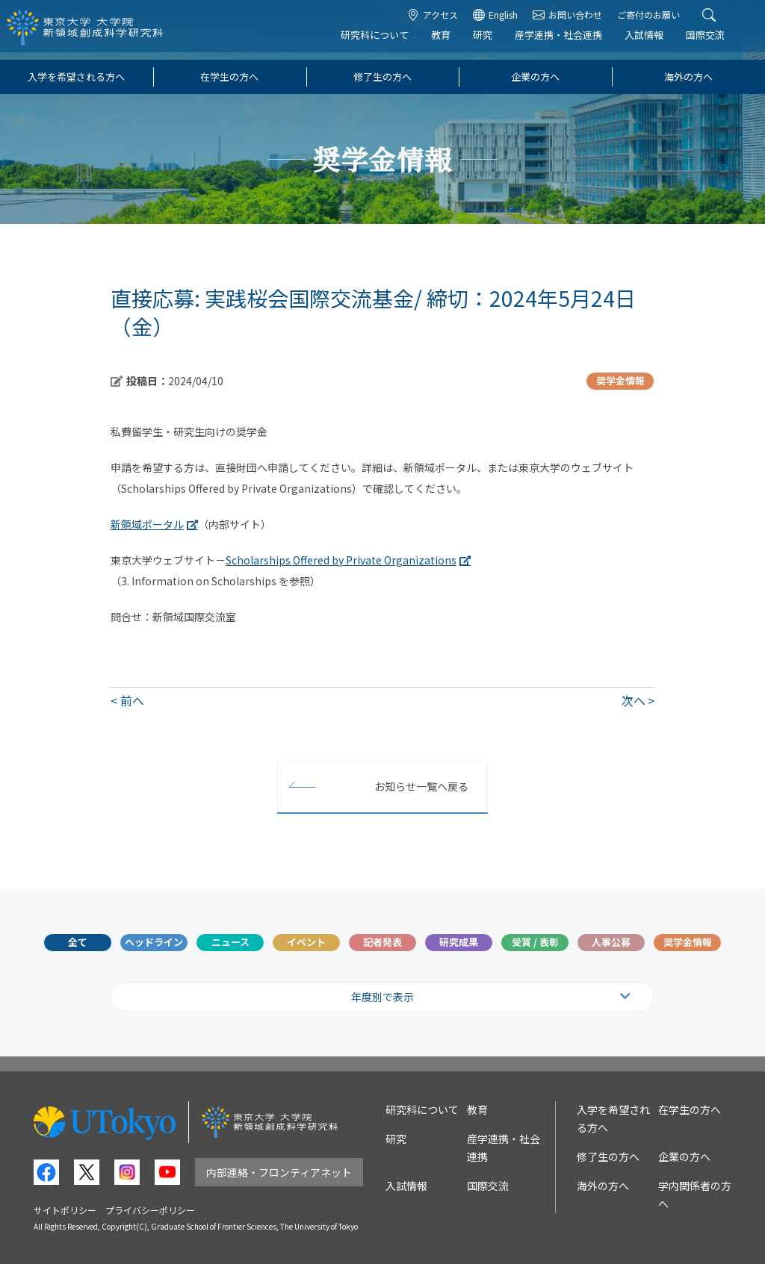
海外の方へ (688, 76)
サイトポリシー (65, 1210)
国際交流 (715, 42)
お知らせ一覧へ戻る (421, 786)
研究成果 (458, 942)
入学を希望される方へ (76, 76)
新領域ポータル (147, 524)
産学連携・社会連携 (569, 42)
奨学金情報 (687, 942)
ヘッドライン (154, 942)
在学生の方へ (229, 76)
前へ (132, 700)
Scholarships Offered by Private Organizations (341, 559)
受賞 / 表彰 (535, 942)
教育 (451, 42)
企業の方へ (535, 76)
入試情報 (654, 42)
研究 (493, 42)
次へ (633, 700)
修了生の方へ (382, 76)
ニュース (230, 942)
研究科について (385, 42)
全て (77, 942)
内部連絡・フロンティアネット (279, 1172)
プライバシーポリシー (150, 1210)
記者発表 (382, 942)
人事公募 (611, 942)
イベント (306, 942)
